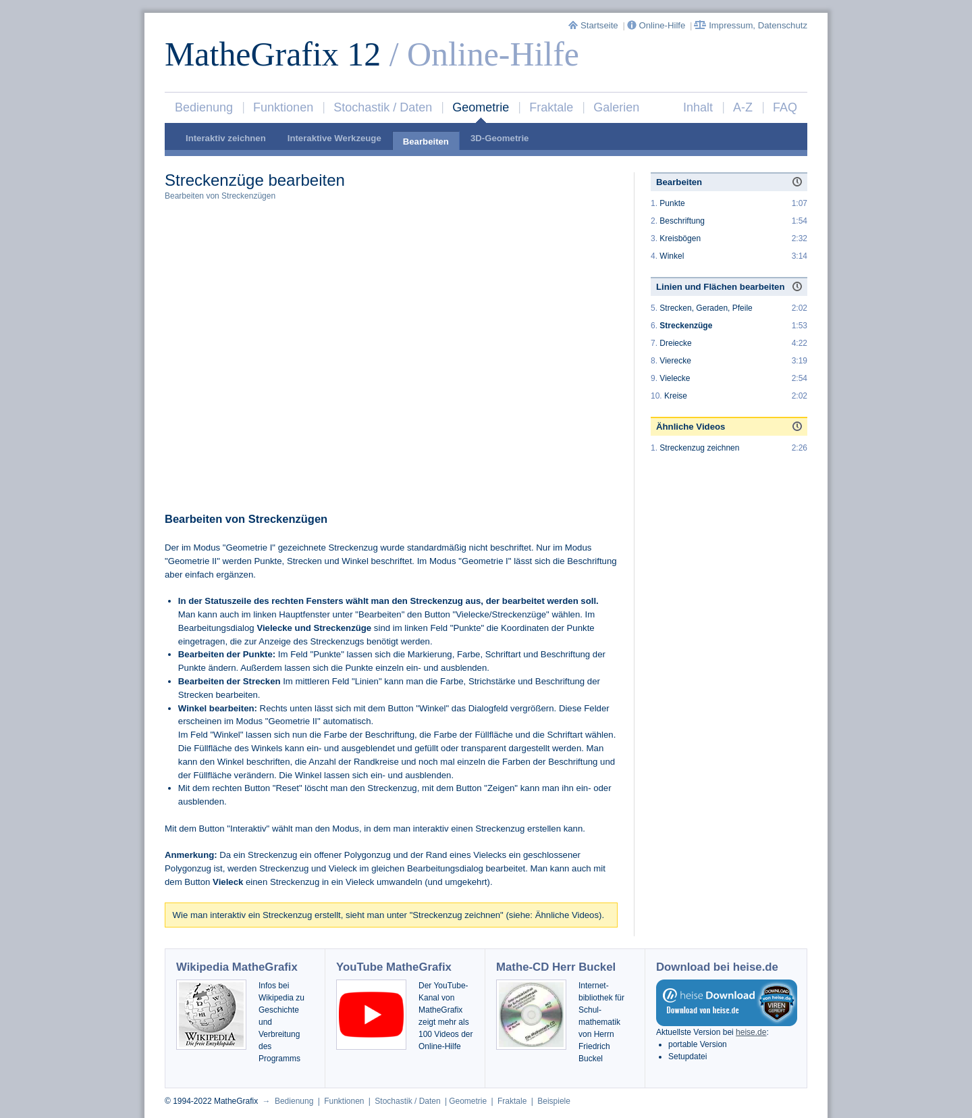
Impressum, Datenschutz (750, 25)
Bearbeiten (426, 141)
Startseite (594, 25)
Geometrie (480, 107)
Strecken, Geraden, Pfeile (705, 308)
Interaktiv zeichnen (226, 138)
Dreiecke (675, 343)
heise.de (751, 1032)
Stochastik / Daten (382, 107)
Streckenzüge (685, 325)
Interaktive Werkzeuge (334, 138)
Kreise (675, 396)
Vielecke (674, 378)
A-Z (743, 107)
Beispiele (553, 1101)
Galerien (616, 107)
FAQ (785, 107)
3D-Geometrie (499, 138)
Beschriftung (682, 221)
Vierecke (675, 360)
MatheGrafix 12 (273, 54)
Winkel (671, 256)
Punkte (671, 203)
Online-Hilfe (657, 25)
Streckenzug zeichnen (699, 448)
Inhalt (698, 107)
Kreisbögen (680, 238)
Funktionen (283, 107)
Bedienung (204, 107)
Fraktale (551, 107)
